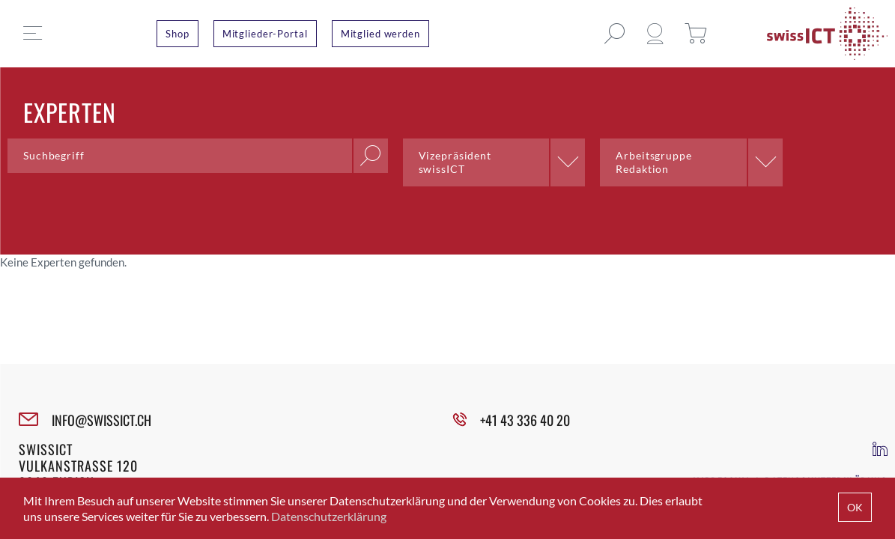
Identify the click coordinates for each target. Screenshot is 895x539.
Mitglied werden (380, 34)
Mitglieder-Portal (265, 34)
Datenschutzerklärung (328, 516)
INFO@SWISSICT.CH (101, 419)
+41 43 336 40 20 (525, 419)
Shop (177, 34)
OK (855, 507)
